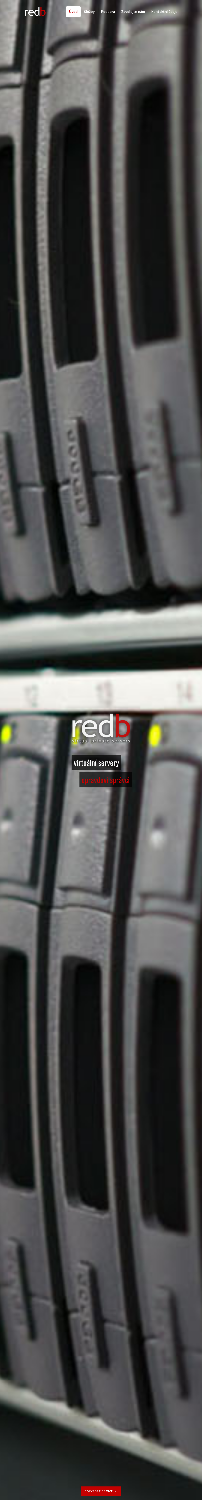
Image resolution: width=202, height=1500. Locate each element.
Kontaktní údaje (164, 11)
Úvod (73, 11)
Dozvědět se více (101, 1491)
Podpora (108, 11)
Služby (89, 11)
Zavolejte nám (133, 11)
